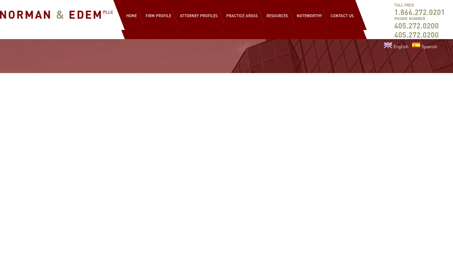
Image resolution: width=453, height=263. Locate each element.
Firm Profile (158, 15)
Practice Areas (242, 15)
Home (131, 15)
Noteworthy (309, 15)
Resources (277, 15)
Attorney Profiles (199, 15)
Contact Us (342, 15)
